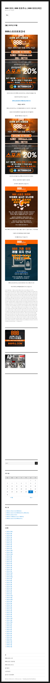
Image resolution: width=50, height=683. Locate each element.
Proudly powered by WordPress (29, 679)
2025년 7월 (9, 537)
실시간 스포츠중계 (9, 674)
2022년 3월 (9, 612)
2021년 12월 (9, 618)
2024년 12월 (9, 550)
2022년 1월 (9, 616)
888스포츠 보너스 (9, 664)
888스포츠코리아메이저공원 (30, 312)
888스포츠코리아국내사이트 (15, 295)
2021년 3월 (9, 635)
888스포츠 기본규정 (10, 661)
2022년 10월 (9, 599)
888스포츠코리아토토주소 (15, 300)
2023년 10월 (9, 576)
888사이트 (14, 291)
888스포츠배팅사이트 (28, 291)
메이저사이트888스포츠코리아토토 (21, 304)
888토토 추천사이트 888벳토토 (14, 511)
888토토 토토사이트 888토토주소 (14, 518)
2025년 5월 (9, 541)
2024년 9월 (9, 556)
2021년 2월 (9, 637)
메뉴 (7, 15)
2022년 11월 (9, 597)
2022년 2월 (9, 614)
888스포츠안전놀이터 (21, 292)
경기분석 (7, 668)
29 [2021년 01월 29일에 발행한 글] (30, 491)
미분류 (29, 304)
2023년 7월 (9, 582)
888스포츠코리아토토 (25, 298)
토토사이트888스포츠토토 (26, 305)
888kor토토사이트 (22, 290)
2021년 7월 (9, 627)
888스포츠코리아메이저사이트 (17, 297)
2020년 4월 (9, 643)
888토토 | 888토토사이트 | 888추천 (15, 516)
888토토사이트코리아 (29, 302)
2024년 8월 (9, 558)
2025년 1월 (9, 548)
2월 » (31, 497)
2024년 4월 (9, 565)
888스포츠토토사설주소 (11, 301)
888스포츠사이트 (27, 308)
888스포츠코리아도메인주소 (19, 312)
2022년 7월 (9, 605)
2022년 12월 (9, 595)
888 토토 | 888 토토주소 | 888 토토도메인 (23, 8)
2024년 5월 (9, 563)
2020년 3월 (9, 644)
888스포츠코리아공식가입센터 (18, 311)
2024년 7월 (9, 559)
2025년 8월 (9, 535)
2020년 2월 (9, 646)
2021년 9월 (9, 624)
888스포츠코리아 (17, 309)
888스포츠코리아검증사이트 (23, 294)
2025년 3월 (9, 544)
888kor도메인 (15, 290)
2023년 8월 (9, 580)
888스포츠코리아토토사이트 (10, 317)
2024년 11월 (9, 552)
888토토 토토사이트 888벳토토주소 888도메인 (17, 512)
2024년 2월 (9, 569)
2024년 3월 (9, 567)
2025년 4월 (9, 542)
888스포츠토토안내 (15, 31)
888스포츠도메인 (11, 308)
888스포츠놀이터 (20, 291)
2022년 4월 (9, 610)
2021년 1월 (9, 639)
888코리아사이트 (12, 302)
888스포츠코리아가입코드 (12, 294)
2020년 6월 (9, 641)
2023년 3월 (9, 590)
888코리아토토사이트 (20, 302)
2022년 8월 (9, 603)
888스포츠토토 (24, 300)
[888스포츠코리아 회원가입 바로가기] (21, 100)
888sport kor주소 (30, 290)
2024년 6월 (9, 561)
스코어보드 (7, 671)
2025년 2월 (9, 546)
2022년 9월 (9, 601)
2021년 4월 (9, 633)
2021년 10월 (9, 622)
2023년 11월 (9, 575)
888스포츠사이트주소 (12, 292)
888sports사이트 (8, 291)
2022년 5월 (9, 609)
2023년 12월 (9, 573)
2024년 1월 (9, 571)
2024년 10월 (9, 554)
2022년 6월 (9, 607)
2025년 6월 (9, 539)
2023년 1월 (9, 593)
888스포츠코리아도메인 (26, 295)
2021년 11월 (9, 620)
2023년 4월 (9, 588)
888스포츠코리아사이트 (28, 297)
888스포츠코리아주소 (16, 298)
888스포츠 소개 (9, 658)
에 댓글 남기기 (19, 321)
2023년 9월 (9, 578)
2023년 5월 (9, 586)
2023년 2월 (9, 592)
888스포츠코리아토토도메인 (30, 315)
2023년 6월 (9, 584)
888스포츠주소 (29, 292)
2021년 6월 (9, 629)
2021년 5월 (9, 631)
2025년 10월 (9, 531)
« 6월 (11, 497)
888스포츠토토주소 (12, 319)
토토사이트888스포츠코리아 (15, 305)
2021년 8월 (9, 626)
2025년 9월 (9, 533)
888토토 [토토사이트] (11, 514)
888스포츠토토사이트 (20, 301)
